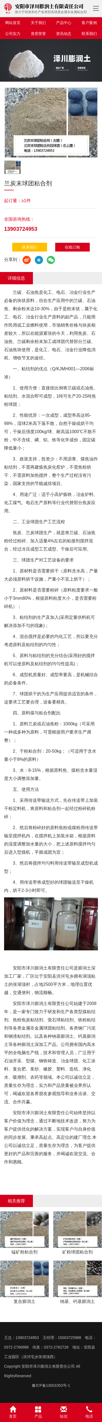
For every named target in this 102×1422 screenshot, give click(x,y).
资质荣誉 (38, 33)
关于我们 (38, 22)
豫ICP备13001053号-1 (51, 1385)
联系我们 (89, 33)
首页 (13, 1412)
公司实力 (12, 33)
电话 (89, 1412)
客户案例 (89, 22)
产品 (38, 1412)
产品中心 (63, 22)
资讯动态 (63, 33)
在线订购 (72, 247)
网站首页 (12, 22)
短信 (64, 1412)
